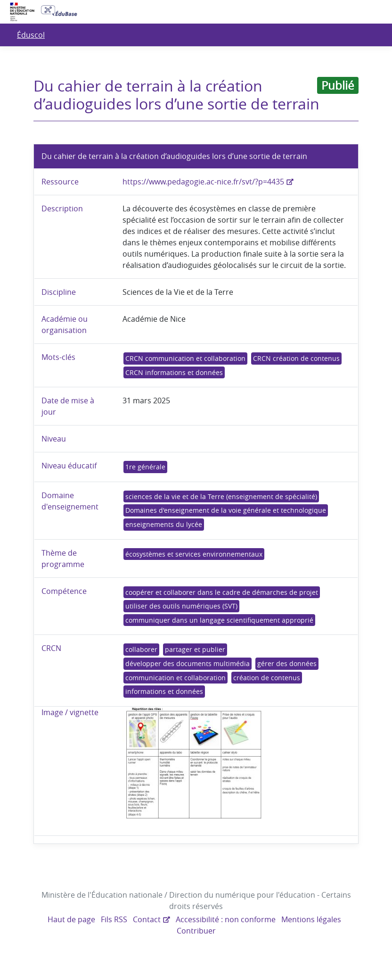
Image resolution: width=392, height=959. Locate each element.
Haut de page (72, 919)
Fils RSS (115, 919)
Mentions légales (309, 919)
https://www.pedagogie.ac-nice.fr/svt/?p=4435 (202, 181)
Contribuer (196, 931)
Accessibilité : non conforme (225, 919)
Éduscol (30, 35)
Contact (147, 919)
